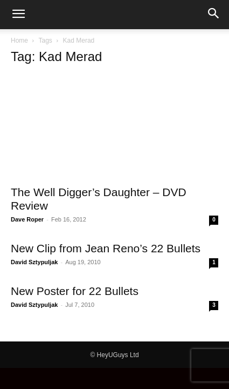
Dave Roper (27, 219)
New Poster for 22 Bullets (74, 291)
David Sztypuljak (34, 262)
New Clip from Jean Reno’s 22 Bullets (105, 248)
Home (19, 40)
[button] (18, 14)
